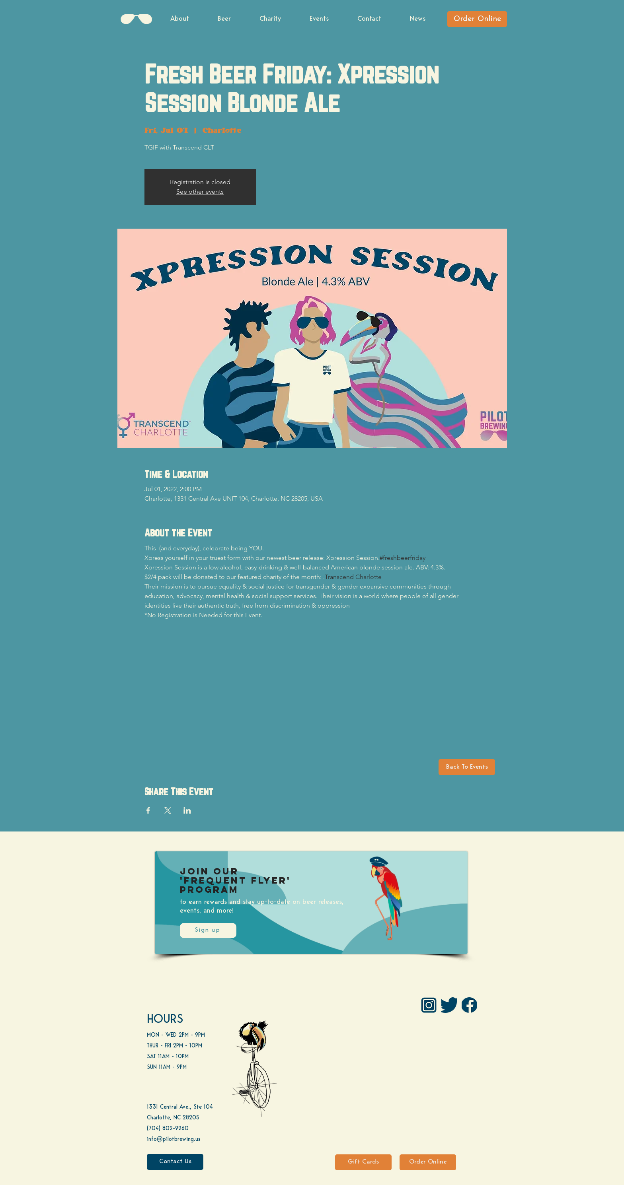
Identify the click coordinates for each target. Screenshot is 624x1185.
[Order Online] (477, 19)
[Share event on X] (168, 810)
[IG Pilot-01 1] (429, 1005)
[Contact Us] (175, 1162)
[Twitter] (449, 1005)
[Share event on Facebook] (148, 810)
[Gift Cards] (363, 1162)
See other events (200, 191)
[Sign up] (208, 930)
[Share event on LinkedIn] (187, 810)
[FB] (469, 1005)
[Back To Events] (467, 767)
